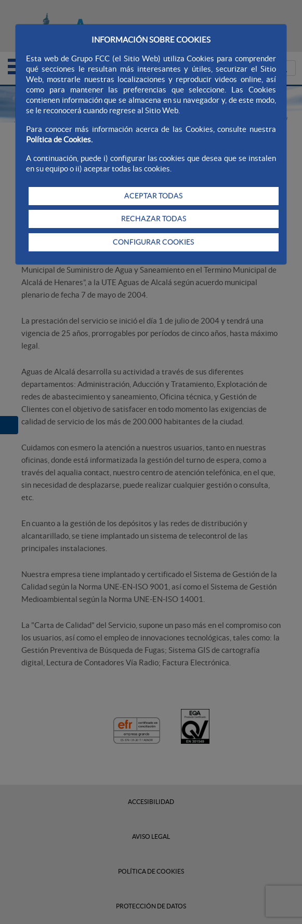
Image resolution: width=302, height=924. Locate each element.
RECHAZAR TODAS (153, 219)
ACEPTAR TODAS (153, 196)
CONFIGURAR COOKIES (153, 242)
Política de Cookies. (59, 139)
